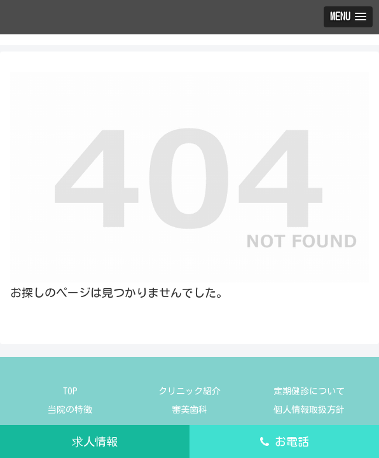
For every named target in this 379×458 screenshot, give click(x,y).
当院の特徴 (70, 409)
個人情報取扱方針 (309, 409)
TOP (70, 391)
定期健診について (309, 391)
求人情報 (95, 441)
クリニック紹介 (189, 391)
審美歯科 (189, 409)
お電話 (284, 441)
